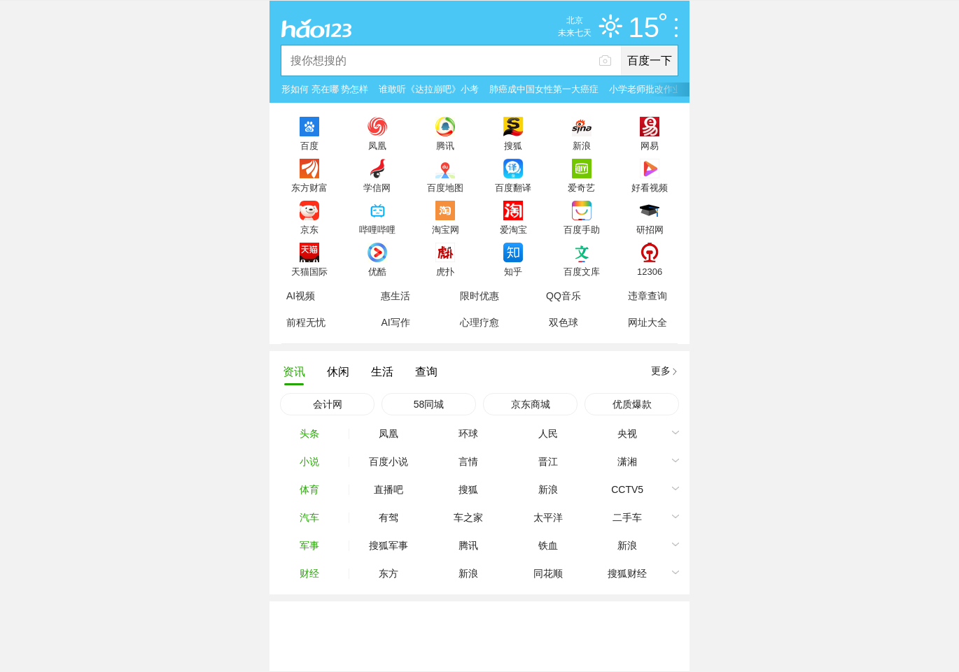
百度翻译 (513, 187)
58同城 (429, 404)
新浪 (582, 145)
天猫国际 (309, 271)
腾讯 (445, 145)
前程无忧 (306, 322)
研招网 (650, 229)
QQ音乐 (563, 295)
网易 (649, 145)
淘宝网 (445, 229)
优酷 (377, 271)
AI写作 (395, 322)
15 (648, 28)
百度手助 (582, 229)
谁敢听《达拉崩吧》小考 (429, 89)
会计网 (327, 404)
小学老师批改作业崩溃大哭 (663, 89)
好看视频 (649, 187)
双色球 (563, 322)
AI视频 (300, 295)
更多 (661, 370)
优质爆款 (632, 404)
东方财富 (309, 187)
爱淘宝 (513, 229)
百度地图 (445, 187)
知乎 (513, 271)
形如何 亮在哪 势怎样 (324, 89)
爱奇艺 (581, 187)
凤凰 (377, 145)
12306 (649, 271)
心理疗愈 (479, 322)
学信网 (377, 187)
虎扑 (445, 271)
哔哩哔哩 (377, 229)
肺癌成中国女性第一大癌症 (543, 89)
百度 (309, 145)
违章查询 (647, 295)
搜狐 (513, 145)
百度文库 (582, 271)
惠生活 (395, 295)
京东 (309, 229)
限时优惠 (479, 295)
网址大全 (647, 322)
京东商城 (530, 404)
